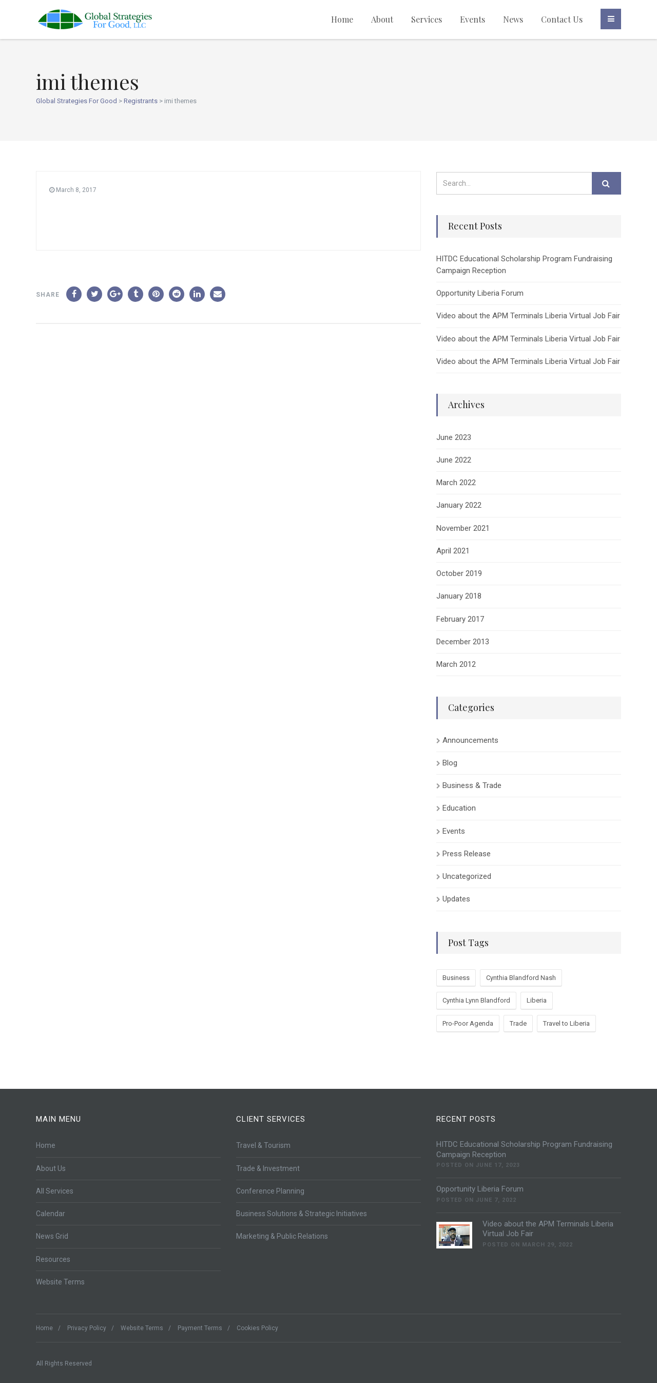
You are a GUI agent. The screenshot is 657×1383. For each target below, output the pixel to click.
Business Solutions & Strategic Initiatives (301, 1213)
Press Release (466, 853)
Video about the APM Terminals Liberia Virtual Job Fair (528, 315)
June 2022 (453, 460)
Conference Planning (270, 1191)
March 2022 (456, 482)
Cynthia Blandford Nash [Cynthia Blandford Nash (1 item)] (521, 978)
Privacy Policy (86, 1328)
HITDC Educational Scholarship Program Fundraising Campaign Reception (524, 264)
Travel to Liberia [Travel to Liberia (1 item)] (566, 1023)
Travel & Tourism (263, 1145)
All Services (54, 1191)
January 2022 (458, 505)
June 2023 (453, 437)
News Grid (52, 1236)
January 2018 (458, 596)
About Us (51, 1168)
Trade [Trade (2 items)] (518, 1023)
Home (342, 19)
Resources (53, 1259)
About (382, 19)
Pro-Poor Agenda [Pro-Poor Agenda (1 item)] (467, 1023)
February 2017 (460, 619)
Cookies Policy (257, 1328)
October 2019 (459, 573)
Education (459, 808)
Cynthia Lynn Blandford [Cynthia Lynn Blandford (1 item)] (476, 1000)
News (513, 19)
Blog (449, 762)
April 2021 (453, 550)
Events (472, 19)
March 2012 (456, 664)
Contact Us (562, 19)
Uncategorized (466, 876)
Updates (456, 899)
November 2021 (463, 528)
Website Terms (60, 1282)
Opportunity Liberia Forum (480, 293)
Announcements (470, 740)
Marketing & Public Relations (282, 1236)
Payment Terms (200, 1328)
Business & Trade (471, 785)
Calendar (50, 1213)
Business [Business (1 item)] (456, 978)
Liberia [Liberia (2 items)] (537, 1000)
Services (426, 19)
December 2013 (462, 641)
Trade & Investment (268, 1168)
